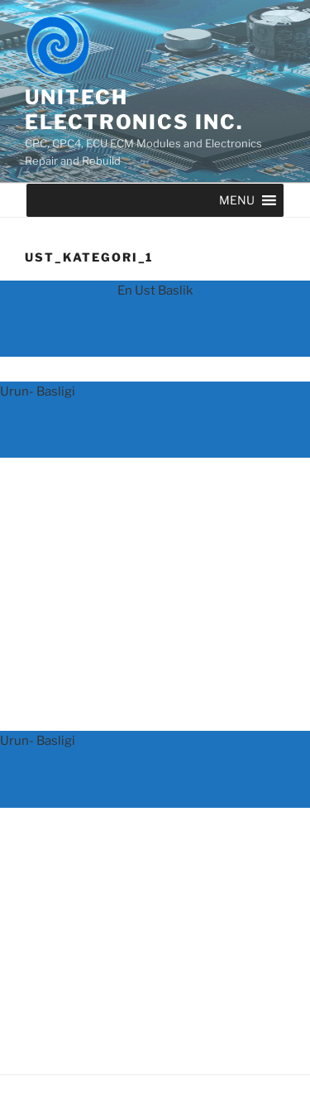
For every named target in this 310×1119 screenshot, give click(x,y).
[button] (237, 200)
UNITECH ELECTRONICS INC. (134, 109)
